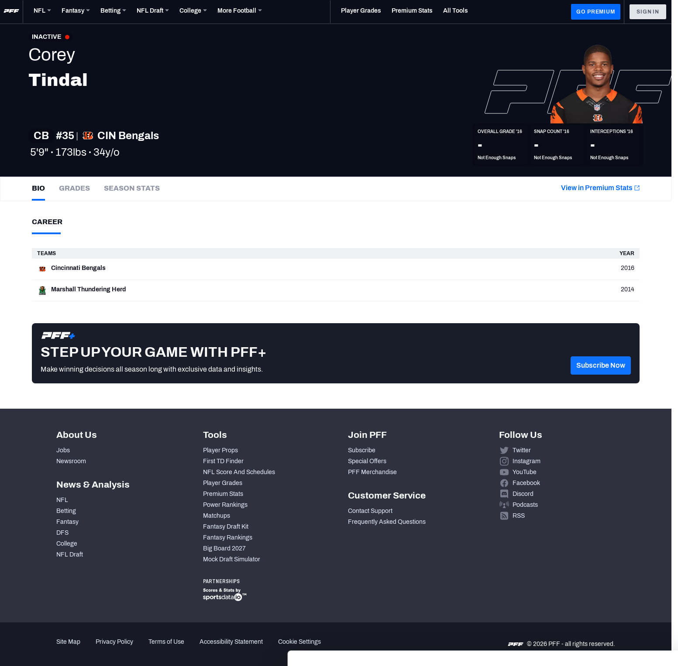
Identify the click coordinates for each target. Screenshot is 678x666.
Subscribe (361, 450)
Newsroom (71, 461)
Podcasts (525, 505)
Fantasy (67, 522)
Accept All (605, 586)
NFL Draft (69, 554)
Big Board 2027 (224, 548)
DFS (62, 532)
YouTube (525, 472)
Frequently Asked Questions (387, 522)
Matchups (216, 515)
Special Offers (367, 461)
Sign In (648, 12)
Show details (134, 648)
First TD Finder (223, 461)
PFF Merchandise (372, 472)
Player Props (220, 450)
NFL (62, 500)
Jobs (63, 450)
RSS (519, 515)
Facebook (526, 483)
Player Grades (222, 483)
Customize (605, 611)
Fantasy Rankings (227, 537)
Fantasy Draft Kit (225, 526)
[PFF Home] (11, 11)
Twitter (522, 450)
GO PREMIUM (595, 12)
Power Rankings (225, 505)
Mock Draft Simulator (231, 559)
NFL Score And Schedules (239, 472)
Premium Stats (223, 494)
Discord (523, 494)
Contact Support (370, 511)
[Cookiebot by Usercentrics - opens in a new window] (56, 649)
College (66, 543)
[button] (600, 377)
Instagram (526, 461)
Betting (66, 511)
